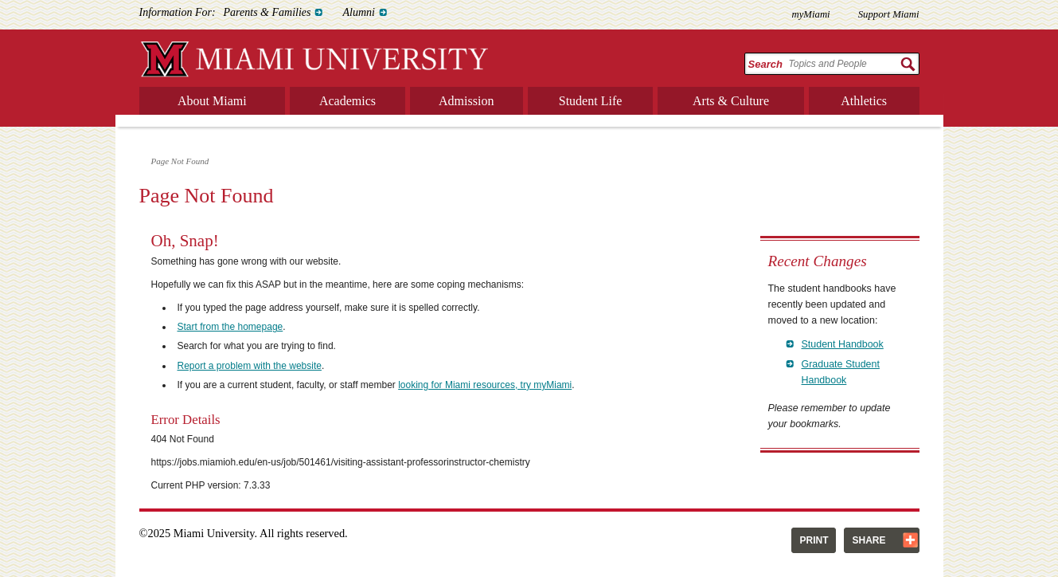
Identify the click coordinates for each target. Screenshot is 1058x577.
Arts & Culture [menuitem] (731, 101)
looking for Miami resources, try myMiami (485, 385)
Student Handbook (843, 344)
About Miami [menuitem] (212, 101)
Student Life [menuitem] (591, 101)
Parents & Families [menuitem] (267, 12)
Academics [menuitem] (347, 101)
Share (868, 540)
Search (765, 64)
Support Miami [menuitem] (888, 14)
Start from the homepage (230, 326)
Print (813, 540)
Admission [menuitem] (466, 101)
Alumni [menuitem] (358, 12)
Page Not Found (180, 161)
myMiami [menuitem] (810, 14)
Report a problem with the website (250, 365)
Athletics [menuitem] (864, 101)
